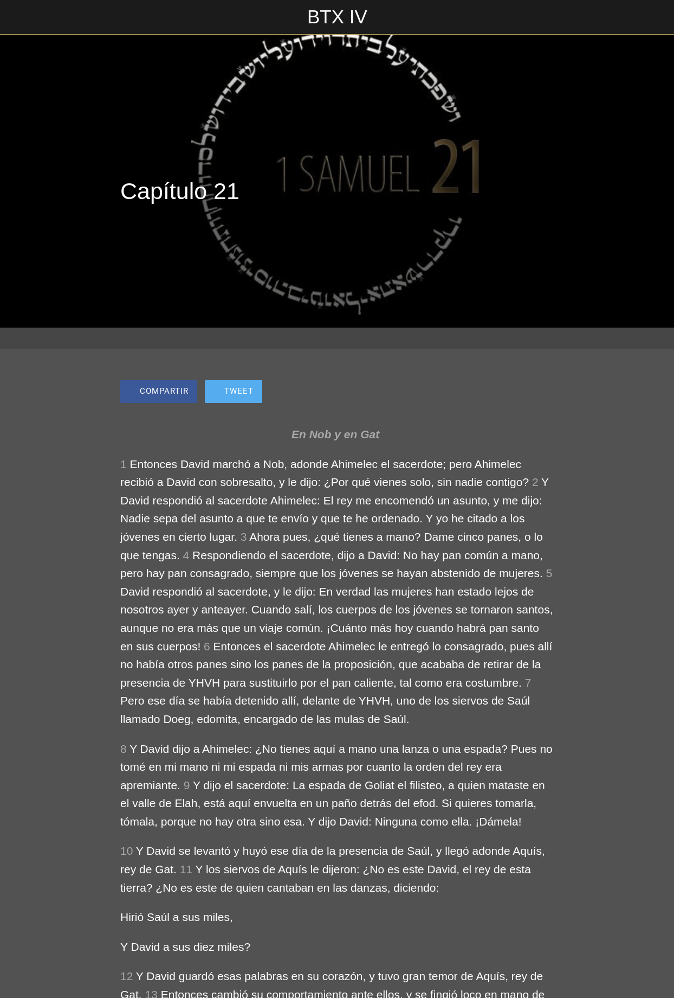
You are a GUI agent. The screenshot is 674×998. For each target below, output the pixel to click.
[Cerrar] (17, 17)
